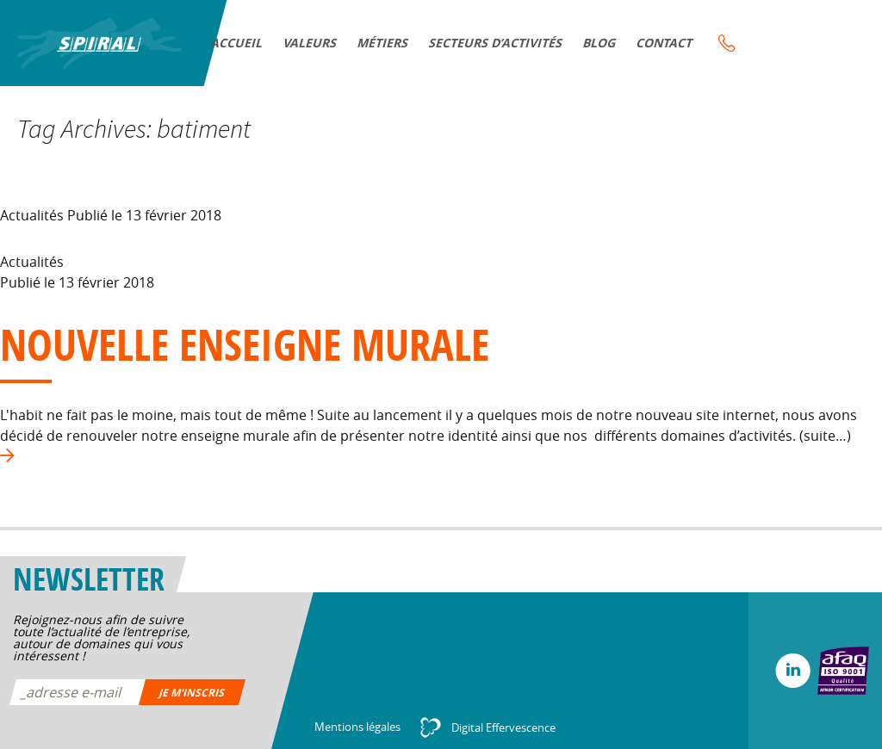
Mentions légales (357, 726)
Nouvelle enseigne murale (244, 344)
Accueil (237, 42)
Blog (599, 42)
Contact (665, 42)
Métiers (383, 42)
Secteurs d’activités (496, 42)
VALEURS (310, 42)
